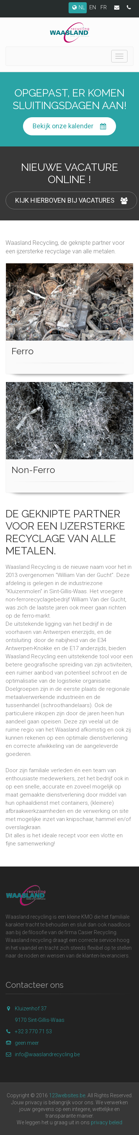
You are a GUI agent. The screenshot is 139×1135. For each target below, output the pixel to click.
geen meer (22, 1043)
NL (77, 7)
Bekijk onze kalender (69, 126)
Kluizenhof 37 (26, 1008)
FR (103, 7)
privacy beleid (106, 1122)
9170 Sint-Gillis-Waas (39, 1020)
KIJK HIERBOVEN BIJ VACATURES (71, 200)
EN (92, 7)
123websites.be (67, 1095)
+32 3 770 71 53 (29, 1031)
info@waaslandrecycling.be (43, 1054)
